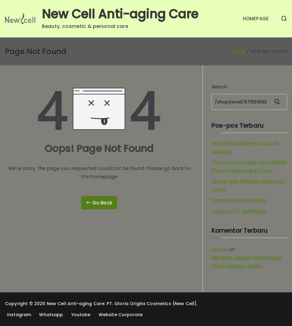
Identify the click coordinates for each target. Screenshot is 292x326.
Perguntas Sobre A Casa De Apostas (245, 147)
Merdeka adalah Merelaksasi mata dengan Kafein (246, 261)
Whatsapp (51, 315)
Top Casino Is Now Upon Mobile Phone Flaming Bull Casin (249, 166)
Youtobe (81, 315)
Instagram (19, 315)
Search (219, 87)
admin (219, 249)
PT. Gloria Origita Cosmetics (139, 304)
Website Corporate (121, 315)
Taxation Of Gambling (238, 200)
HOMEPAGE (256, 18)
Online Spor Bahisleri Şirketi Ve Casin (247, 185)
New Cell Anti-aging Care (120, 14)
